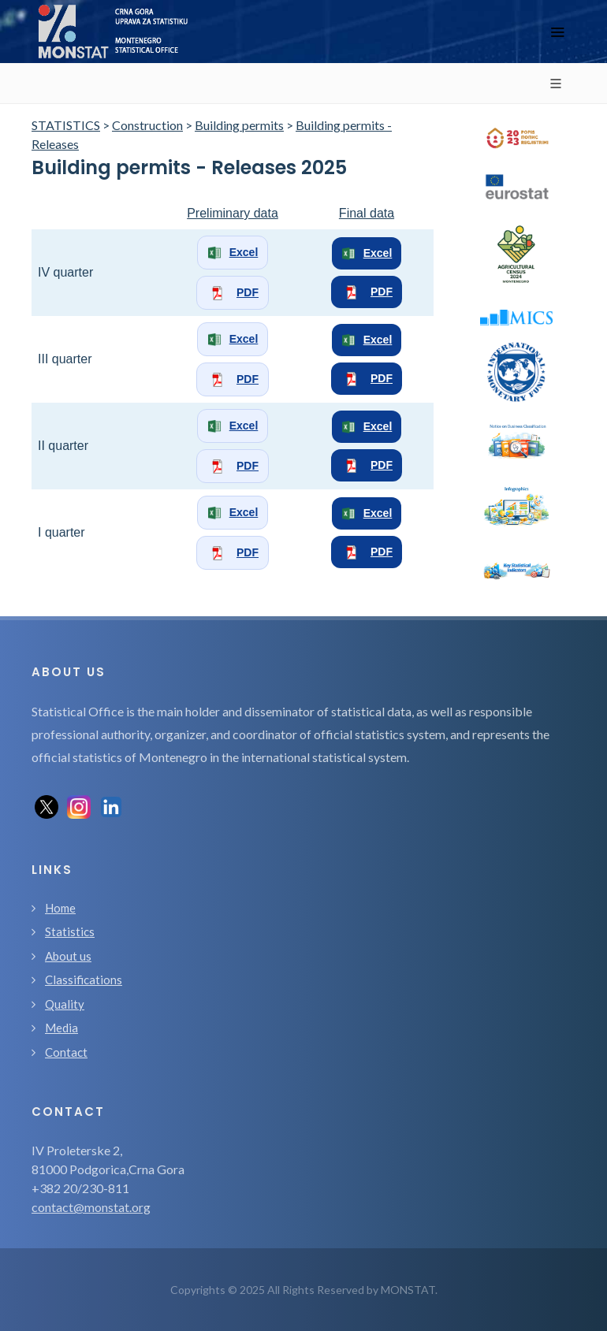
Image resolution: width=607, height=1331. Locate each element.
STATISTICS (66, 124)
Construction (147, 124)
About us (68, 956)
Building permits (239, 124)
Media (61, 1028)
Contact (66, 1052)
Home (60, 908)
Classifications (83, 979)
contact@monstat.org (91, 1206)
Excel (233, 253)
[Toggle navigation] (557, 32)
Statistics (70, 931)
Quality (64, 1004)
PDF (233, 293)
